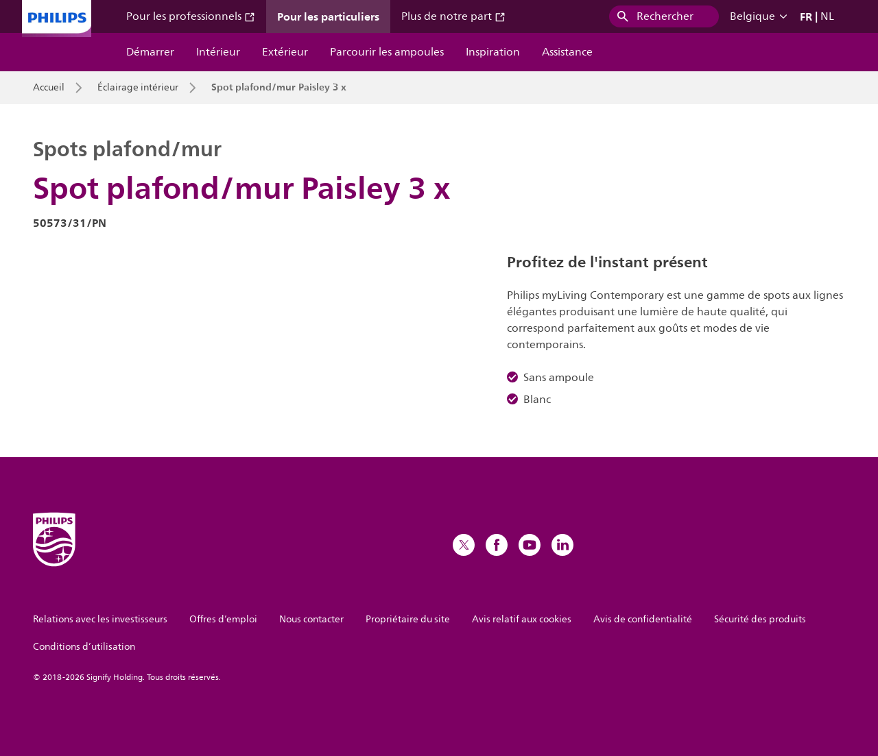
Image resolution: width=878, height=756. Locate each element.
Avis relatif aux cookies (521, 619)
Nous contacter (311, 619)
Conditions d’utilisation (84, 647)
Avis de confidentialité (642, 619)
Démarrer (150, 52)
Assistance (567, 52)
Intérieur (218, 52)
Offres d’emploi (223, 619)
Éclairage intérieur (137, 88)
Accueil (48, 88)
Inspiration (493, 52)
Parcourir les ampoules (387, 52)
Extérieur (285, 52)
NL (827, 16)
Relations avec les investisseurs (100, 619)
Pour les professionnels (190, 16)
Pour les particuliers (328, 16)
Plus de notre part (453, 16)
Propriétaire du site (408, 619)
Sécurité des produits (760, 619)
